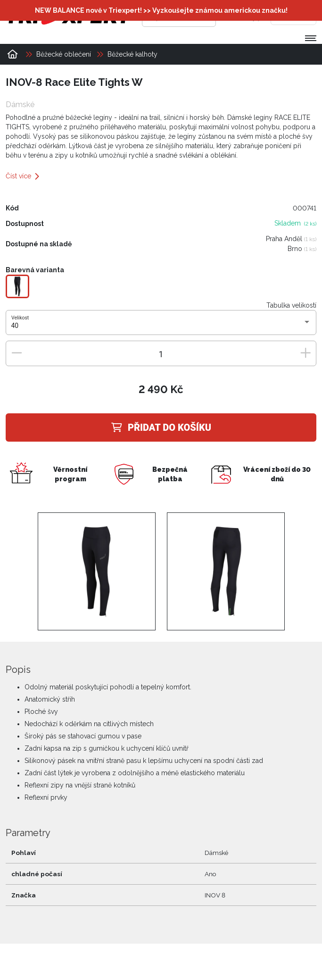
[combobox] (161, 326)
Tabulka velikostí (291, 305)
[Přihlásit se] (236, 16)
